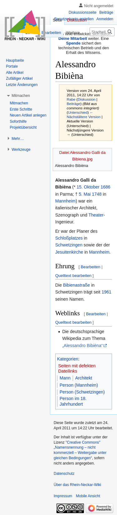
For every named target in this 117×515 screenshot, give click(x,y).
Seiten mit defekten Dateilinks (77, 368)
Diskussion (86, 99)
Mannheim (65, 200)
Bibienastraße (76, 285)
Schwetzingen (68, 244)
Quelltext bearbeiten (73, 275)
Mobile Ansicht (88, 496)
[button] (21, 95)
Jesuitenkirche (69, 252)
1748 (97, 194)
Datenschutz (64, 473)
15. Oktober (87, 186)
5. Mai (84, 194)
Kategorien (67, 358)
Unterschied (78, 112)
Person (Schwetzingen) (82, 391)
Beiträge (73, 104)
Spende (73, 43)
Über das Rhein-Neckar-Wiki (77, 485)
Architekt (83, 377)
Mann (65, 377)
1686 (105, 186)
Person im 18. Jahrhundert (73, 401)
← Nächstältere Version (83, 114)
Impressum (63, 496)
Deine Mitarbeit (72, 38)
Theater (95, 214)
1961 (106, 291)
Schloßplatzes (69, 238)
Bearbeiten (90, 267)
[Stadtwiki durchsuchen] (102, 31)
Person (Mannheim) (79, 385)
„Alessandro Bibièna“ (82, 345)
